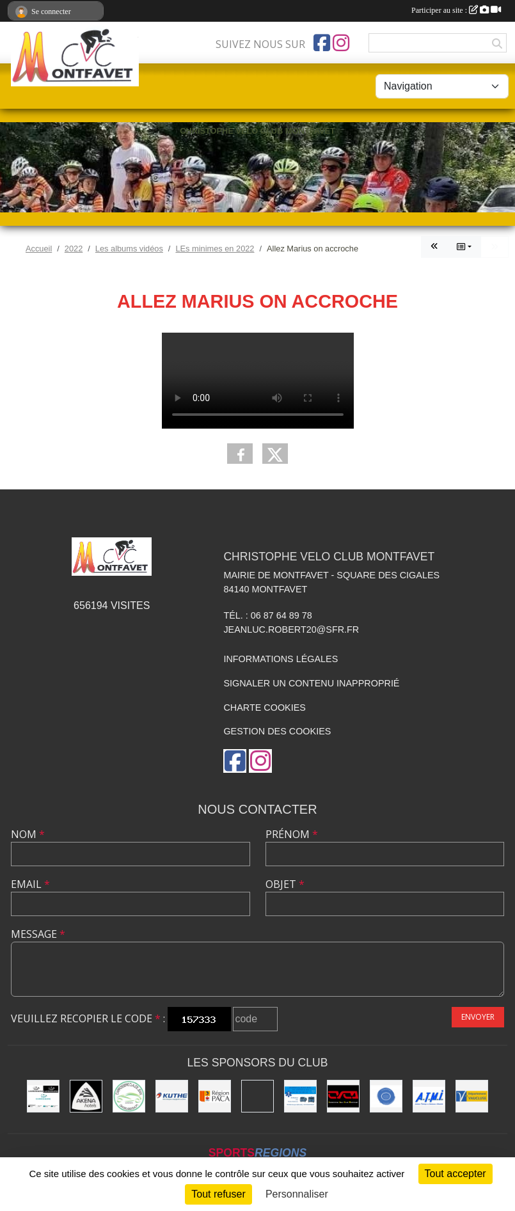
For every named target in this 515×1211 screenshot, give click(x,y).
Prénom (291, 834)
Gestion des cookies (277, 731)
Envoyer (478, 1016)
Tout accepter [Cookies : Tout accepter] (455, 1173)
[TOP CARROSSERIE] (43, 1096)
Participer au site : (456, 10)
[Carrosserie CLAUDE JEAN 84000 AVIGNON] (129, 1096)
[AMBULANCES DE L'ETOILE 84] (300, 1096)
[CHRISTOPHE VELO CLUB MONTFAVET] (343, 1096)
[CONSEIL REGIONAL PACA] (214, 1096)
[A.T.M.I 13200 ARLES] (429, 1096)
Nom (28, 834)
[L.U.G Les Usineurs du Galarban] (386, 1096)
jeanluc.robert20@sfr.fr (291, 629)
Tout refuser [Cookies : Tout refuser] (218, 1194)
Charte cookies (264, 707)
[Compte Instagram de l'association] (341, 42)
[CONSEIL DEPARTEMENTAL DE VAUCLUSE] (472, 1096)
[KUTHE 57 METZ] (171, 1096)
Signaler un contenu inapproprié (311, 683)
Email (30, 884)
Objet (285, 884)
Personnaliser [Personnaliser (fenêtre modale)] (296, 1194)
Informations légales (280, 659)
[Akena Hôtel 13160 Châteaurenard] (86, 1096)
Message (38, 934)
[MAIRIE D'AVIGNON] (257, 1096)
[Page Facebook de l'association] (321, 42)
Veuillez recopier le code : (88, 1018)
